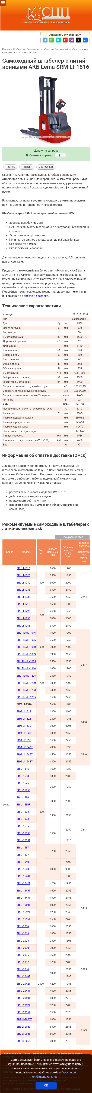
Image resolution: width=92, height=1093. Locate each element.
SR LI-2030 (23, 948)
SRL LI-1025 (23, 575)
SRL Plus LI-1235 (26, 697)
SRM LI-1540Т (25, 747)
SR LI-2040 (23, 969)
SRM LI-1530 (24, 725)
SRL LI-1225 (23, 611)
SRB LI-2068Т (24, 1041)
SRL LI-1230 (23, 618)
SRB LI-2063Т (24, 1026)
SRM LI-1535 (24, 740)
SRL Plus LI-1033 (26, 654)
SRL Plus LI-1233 (26, 690)
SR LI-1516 (23, 768)
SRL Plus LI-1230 (26, 683)
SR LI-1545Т (23, 890)
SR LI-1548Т (23, 897)
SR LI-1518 (23, 776)
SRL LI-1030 (23, 582)
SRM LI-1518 (24, 711)
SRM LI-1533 (24, 733)
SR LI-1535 (23, 826)
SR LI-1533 (23, 811)
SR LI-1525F (23, 790)
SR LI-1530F (23, 804)
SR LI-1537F (23, 854)
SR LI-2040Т (23, 976)
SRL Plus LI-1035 (26, 661)
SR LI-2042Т (23, 983)
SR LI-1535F (23, 833)
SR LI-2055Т (23, 1012)
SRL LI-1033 (23, 589)
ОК (46, 1085)
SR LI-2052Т (23, 1005)
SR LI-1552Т (23, 912)
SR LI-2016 (23, 926)
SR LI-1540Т (23, 876)
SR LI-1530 (23, 797)
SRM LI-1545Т (25, 754)
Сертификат (46, 166)
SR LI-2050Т (23, 998)
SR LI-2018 (23, 933)
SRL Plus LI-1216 (26, 668)
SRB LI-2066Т (24, 1033)
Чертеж (10, 166)
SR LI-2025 (23, 940)
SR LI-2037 (23, 962)
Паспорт (27, 166)
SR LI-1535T (23, 840)
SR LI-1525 (23, 783)
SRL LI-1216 (23, 604)
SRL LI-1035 (23, 597)
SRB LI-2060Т (24, 1019)
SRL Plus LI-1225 (26, 675)
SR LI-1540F (23, 869)
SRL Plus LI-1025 (26, 640)
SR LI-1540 (23, 861)
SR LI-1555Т (23, 919)
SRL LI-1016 (23, 568)
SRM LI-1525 (24, 718)
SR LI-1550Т (23, 904)
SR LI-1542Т (23, 883)
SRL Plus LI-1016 (26, 632)
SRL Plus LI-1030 (26, 647)
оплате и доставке (36, 296)
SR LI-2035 (23, 955)
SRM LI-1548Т (25, 761)
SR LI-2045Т (23, 990)
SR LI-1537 (23, 847)
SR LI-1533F (23, 818)
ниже (74, 291)
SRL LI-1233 (23, 625)
